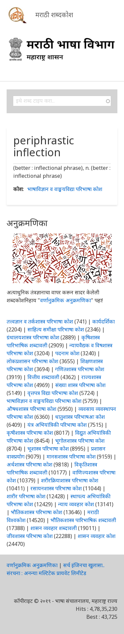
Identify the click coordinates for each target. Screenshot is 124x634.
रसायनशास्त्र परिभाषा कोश (56, 488)
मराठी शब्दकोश (54, 14)
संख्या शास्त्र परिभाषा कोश (80, 385)
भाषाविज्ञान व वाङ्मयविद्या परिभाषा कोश (64, 189)
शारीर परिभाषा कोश (26, 496)
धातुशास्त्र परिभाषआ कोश (80, 416)
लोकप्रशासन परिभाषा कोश (32, 361)
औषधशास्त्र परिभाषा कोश (31, 409)
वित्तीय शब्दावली (43, 377)
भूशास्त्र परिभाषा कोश (48, 448)
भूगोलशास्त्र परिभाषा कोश (79, 440)
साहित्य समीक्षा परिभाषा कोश (55, 329)
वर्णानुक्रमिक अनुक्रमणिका (65, 300)
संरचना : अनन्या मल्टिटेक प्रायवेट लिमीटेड (46, 573)
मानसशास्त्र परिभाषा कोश (71, 456)
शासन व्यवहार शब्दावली (53, 528)
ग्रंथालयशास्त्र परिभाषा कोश (33, 337)
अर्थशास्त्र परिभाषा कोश (29, 464)
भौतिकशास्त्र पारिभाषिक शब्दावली (83, 520)
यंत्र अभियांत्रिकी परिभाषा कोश (57, 424)
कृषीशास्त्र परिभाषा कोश (30, 432)
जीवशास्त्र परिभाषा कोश (30, 536)
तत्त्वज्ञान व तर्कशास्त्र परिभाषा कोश (40, 321)
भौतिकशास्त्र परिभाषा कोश (36, 512)
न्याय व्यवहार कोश (76, 504)
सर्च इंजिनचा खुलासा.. (83, 565)
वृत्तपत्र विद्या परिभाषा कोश (52, 393)
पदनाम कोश (67, 353)
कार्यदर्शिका (103, 321)
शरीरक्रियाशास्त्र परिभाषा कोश (69, 480)
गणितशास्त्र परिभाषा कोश (79, 369)
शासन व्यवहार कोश (96, 536)
